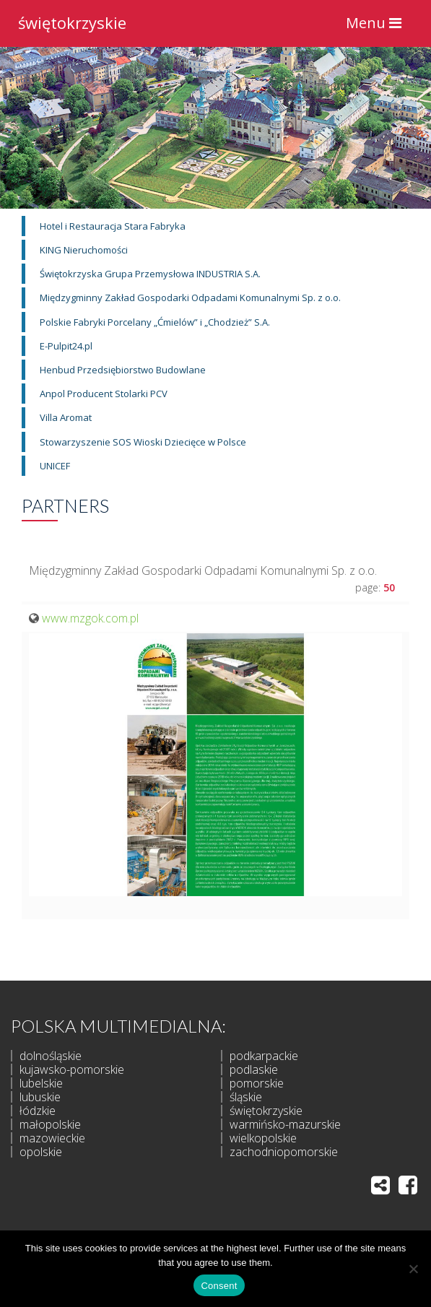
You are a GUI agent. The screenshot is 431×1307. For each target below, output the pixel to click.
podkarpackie (264, 1056)
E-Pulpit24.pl (66, 345)
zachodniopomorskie (284, 1152)
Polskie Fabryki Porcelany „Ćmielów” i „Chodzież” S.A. (155, 322)
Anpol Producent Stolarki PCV (103, 393)
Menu (377, 26)
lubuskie (40, 1097)
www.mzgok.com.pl (90, 618)
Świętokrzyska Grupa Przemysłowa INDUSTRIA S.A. (150, 273)
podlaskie (254, 1069)
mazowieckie (52, 1138)
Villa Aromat (66, 417)
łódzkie (37, 1111)
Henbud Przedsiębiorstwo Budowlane (123, 369)
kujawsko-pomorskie (71, 1069)
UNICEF (55, 465)
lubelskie (41, 1083)
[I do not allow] (413, 1269)
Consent (219, 1285)
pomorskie (257, 1083)
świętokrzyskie (72, 21)
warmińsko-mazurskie (285, 1124)
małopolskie (50, 1124)
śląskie (246, 1097)
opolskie (40, 1152)
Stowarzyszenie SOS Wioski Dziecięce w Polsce (143, 441)
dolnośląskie (50, 1056)
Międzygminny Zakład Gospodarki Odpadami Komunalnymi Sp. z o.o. (190, 297)
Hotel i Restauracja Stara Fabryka (113, 226)
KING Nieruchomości (84, 249)
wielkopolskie (263, 1138)
